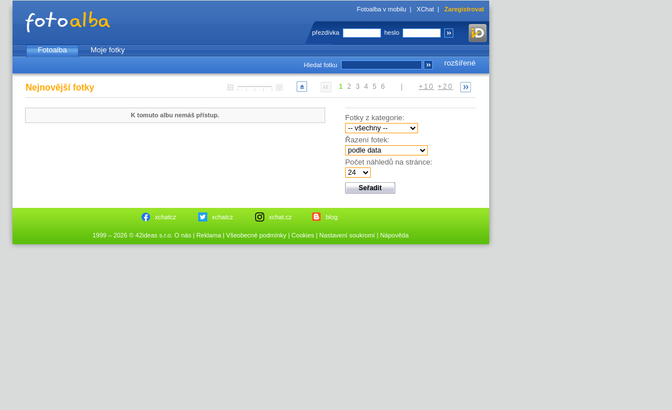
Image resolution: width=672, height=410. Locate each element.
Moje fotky (108, 50)
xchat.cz (280, 217)
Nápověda (394, 235)
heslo (391, 32)
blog (332, 217)
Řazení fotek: (367, 140)
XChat (426, 9)
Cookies (303, 235)
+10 (427, 87)
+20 (445, 87)
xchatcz (165, 217)
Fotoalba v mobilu (382, 9)
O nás (182, 235)
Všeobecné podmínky (256, 235)
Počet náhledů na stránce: (388, 162)
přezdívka (325, 32)
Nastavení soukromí (347, 235)
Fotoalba (52, 50)
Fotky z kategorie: (374, 117)
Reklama (208, 235)
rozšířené (460, 63)
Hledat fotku (320, 65)
